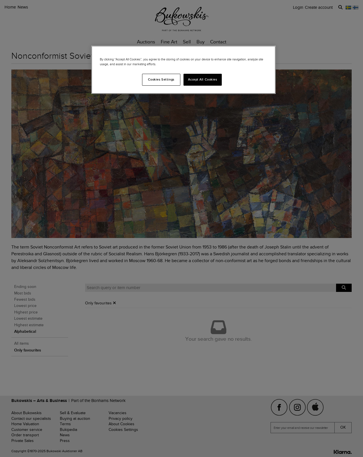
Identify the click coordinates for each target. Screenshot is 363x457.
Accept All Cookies (202, 79)
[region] (183, 70)
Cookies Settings (161, 79)
